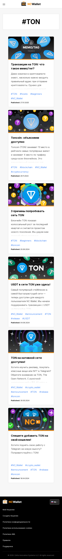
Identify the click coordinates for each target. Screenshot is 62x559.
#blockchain (26, 167)
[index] (31, 4)
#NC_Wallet (17, 98)
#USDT (26, 318)
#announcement (33, 314)
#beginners (36, 94)
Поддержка (8, 546)
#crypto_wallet (32, 387)
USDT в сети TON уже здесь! (30, 284)
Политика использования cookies (17, 528)
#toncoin (15, 245)
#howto (24, 94)
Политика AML (9, 534)
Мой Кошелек (9, 510)
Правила (6, 540)
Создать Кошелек (10, 516)
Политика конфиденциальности (16, 522)
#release (15, 318)
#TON (14, 94)
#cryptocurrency (20, 171)
